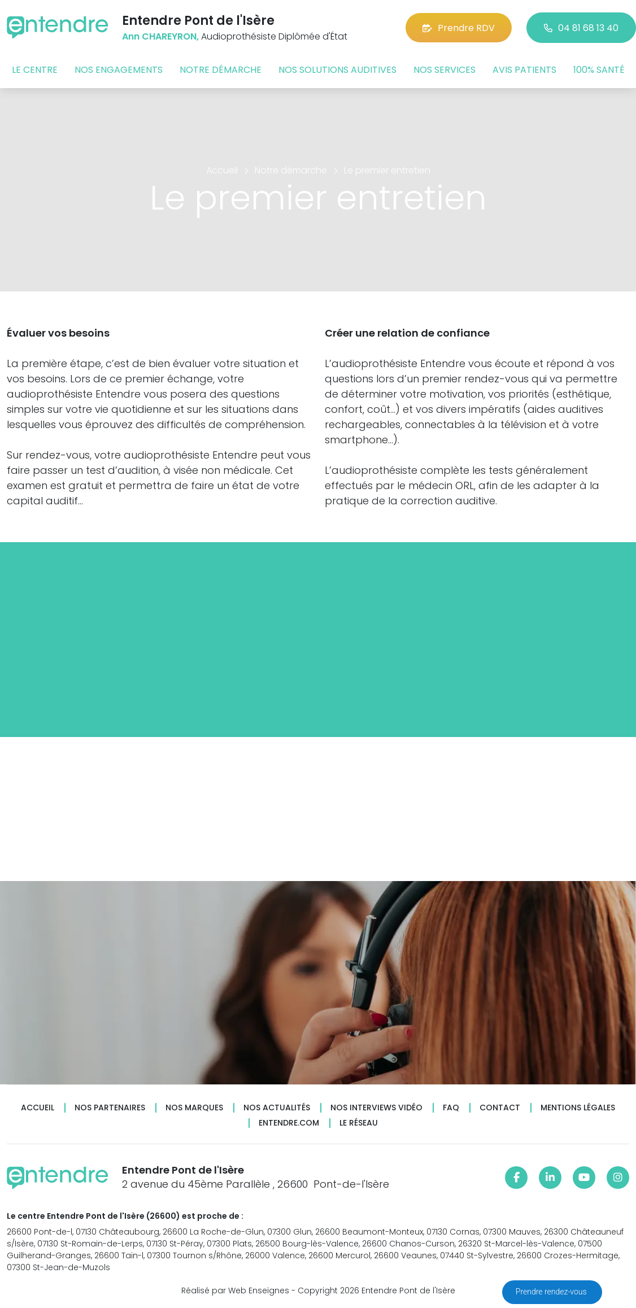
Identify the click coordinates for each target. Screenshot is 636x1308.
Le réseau (358, 1123)
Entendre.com (289, 1123)
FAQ (451, 1108)
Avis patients (524, 69)
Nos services (444, 69)
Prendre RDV (458, 27)
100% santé (599, 69)
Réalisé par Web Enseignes (235, 1290)
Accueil (37, 1108)
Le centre (35, 69)
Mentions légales (578, 1108)
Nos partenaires (110, 1108)
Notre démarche (221, 69)
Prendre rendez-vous (552, 1291)
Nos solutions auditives (337, 69)
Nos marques (194, 1108)
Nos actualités (276, 1108)
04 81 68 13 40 (581, 27)
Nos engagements (119, 69)
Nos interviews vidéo (376, 1108)
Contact (500, 1108)
